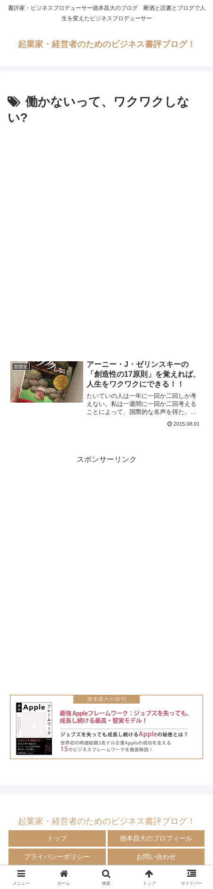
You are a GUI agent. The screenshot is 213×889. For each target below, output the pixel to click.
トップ (57, 838)
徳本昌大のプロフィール (156, 838)
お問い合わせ (156, 856)
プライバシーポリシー (57, 856)
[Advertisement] (106, 240)
